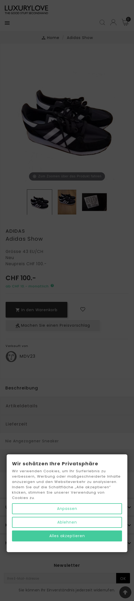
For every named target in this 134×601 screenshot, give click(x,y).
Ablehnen (67, 522)
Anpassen (67, 508)
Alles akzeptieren (67, 535)
